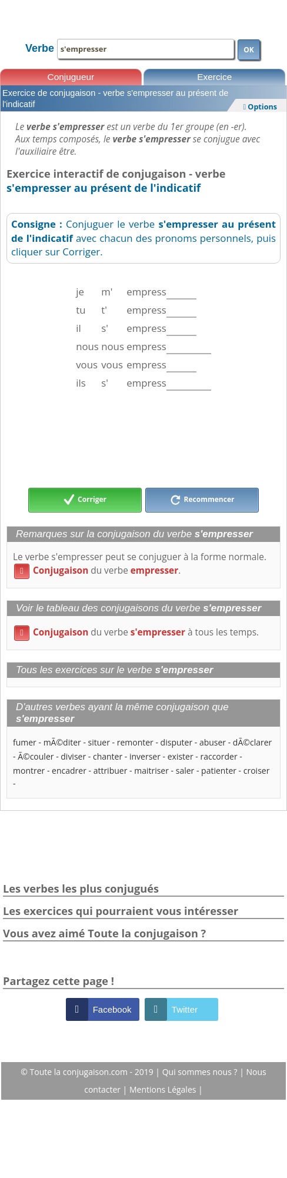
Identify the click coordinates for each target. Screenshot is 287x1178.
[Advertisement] (143, 439)
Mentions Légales (163, 1089)
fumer (24, 742)
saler (185, 770)
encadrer (69, 770)
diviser (73, 756)
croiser (256, 770)
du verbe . (97, 570)
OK (248, 50)
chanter (107, 756)
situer (99, 742)
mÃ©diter (62, 742)
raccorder (218, 756)
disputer (177, 742)
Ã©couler (36, 756)
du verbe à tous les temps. (136, 632)
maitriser (151, 770)
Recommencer (202, 500)
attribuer (111, 770)
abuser (212, 742)
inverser (145, 756)
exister (180, 756)
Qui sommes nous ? (200, 1071)
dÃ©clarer (252, 742)
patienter (218, 770)
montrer (29, 770)
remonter (135, 742)
